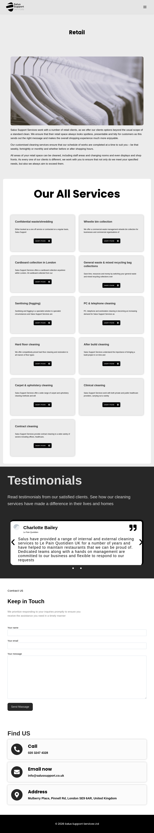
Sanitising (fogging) (32, 303)
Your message (77, 678)
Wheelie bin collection (103, 221)
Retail (77, 31)
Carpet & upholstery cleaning (40, 385)
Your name (77, 633)
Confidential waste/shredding (40, 221)
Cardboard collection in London (42, 262)
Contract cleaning (30, 426)
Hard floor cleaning (31, 344)
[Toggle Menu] (145, 7)
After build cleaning (100, 344)
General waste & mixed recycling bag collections (105, 264)
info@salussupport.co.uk (49, 778)
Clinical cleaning (98, 385)
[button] (13, 544)
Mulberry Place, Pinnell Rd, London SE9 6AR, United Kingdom (81, 801)
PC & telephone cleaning (105, 303)
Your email (77, 646)
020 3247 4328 (40, 755)
